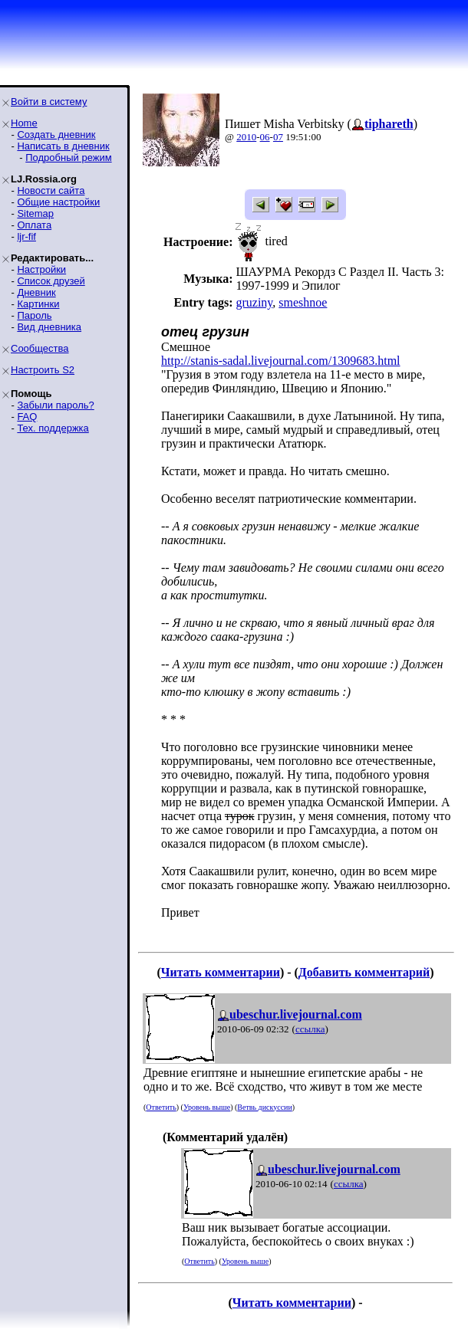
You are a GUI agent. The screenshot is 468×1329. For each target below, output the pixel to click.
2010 (246, 137)
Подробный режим (68, 157)
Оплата (34, 225)
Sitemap (35, 213)
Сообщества (40, 348)
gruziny (254, 302)
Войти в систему (49, 101)
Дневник (36, 292)
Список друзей (50, 281)
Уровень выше (206, 1107)
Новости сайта (50, 190)
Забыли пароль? (55, 405)
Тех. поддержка (52, 428)
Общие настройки (58, 202)
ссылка (310, 1029)
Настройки (41, 269)
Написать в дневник (63, 146)
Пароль (34, 315)
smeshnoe (302, 302)
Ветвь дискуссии (264, 1107)
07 (278, 137)
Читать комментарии (220, 972)
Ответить (161, 1107)
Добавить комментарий (364, 972)
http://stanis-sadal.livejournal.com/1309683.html (280, 360)
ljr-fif (26, 236)
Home (24, 123)
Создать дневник (56, 134)
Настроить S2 (42, 370)
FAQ (27, 416)
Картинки (38, 304)
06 (265, 137)
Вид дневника (49, 327)
